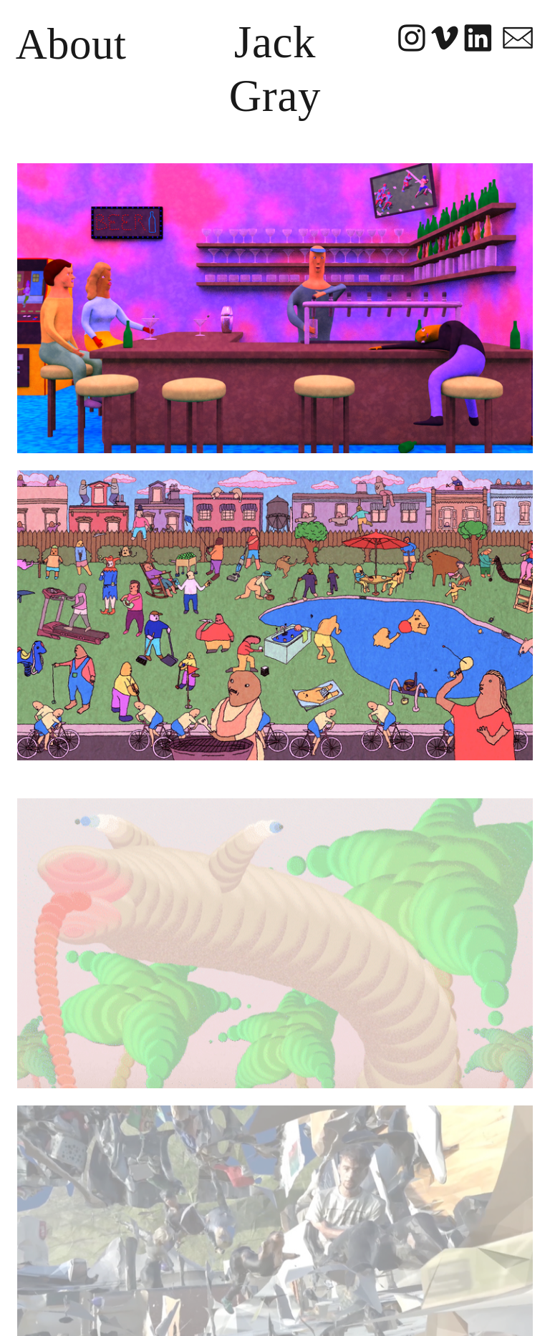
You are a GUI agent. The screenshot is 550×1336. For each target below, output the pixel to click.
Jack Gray (275, 69)
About (71, 44)
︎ (517, 39)
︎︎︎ (445, 39)
